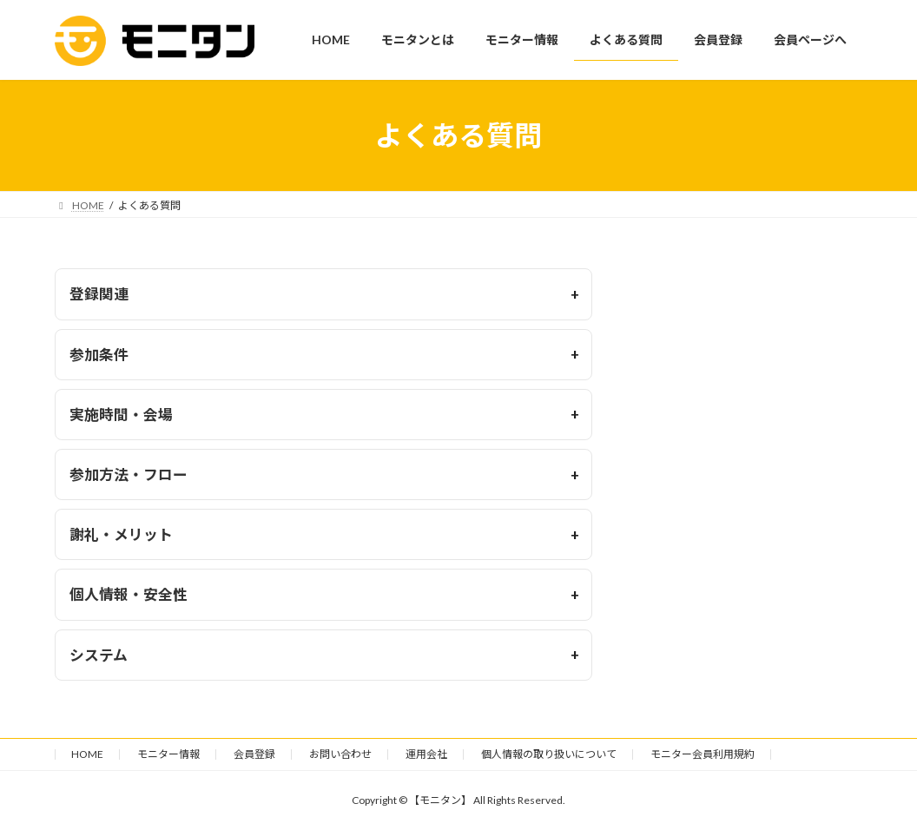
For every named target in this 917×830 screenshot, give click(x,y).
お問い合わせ (340, 754)
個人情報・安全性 (128, 594)
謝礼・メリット (121, 534)
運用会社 (426, 754)
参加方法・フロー (128, 474)
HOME (87, 754)
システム (98, 655)
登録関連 (99, 294)
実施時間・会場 (121, 414)
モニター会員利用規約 (702, 754)
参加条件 (99, 355)
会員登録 (254, 754)
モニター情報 (168, 754)
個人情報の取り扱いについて (549, 754)
